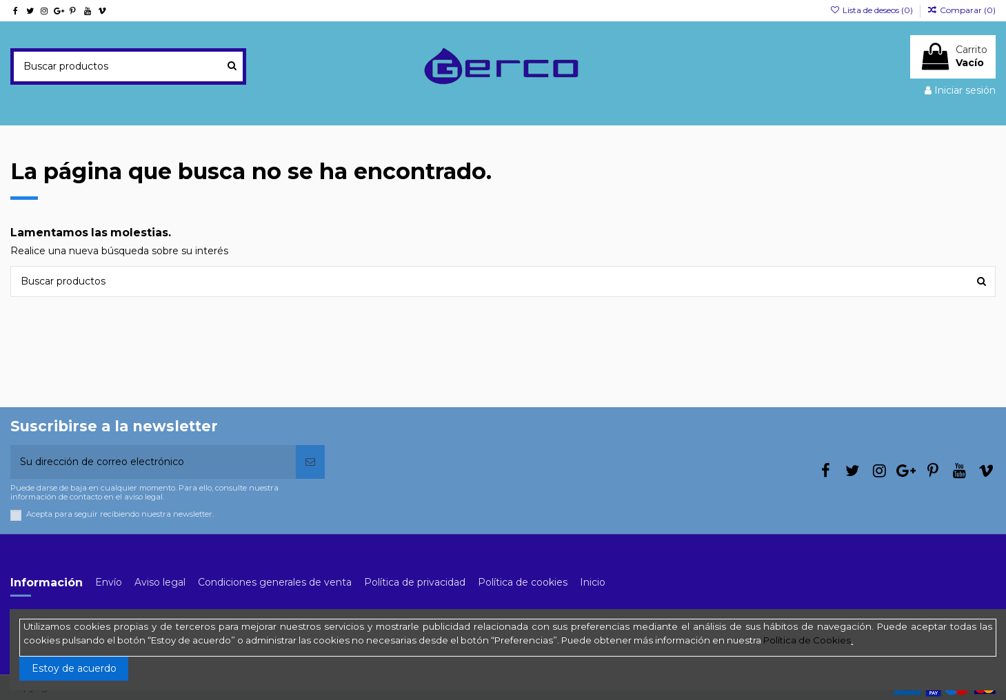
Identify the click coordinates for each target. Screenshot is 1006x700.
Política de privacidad (414, 582)
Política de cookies (522, 582)
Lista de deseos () (871, 10)
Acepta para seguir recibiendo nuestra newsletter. (120, 514)
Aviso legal (159, 582)
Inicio (592, 582)
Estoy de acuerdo (74, 668)
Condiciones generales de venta (275, 582)
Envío (108, 582)
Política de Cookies (807, 640)
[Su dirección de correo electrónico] (153, 462)
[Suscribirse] (310, 462)
